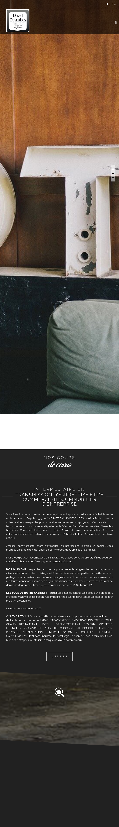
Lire (59, 657)
